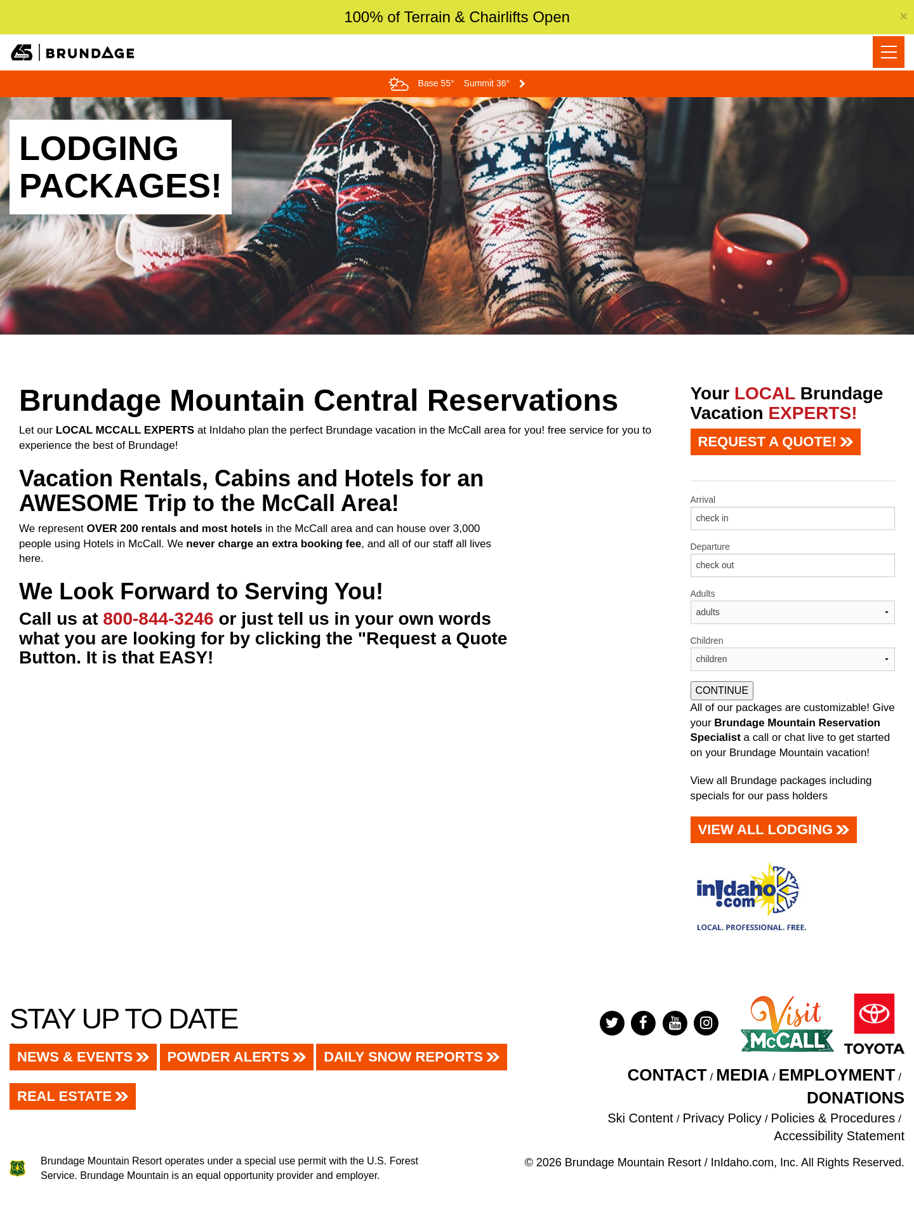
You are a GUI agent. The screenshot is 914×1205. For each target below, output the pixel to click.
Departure (710, 547)
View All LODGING (765, 829)
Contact (666, 1074)
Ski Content (640, 1118)
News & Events (75, 1057)
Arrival (703, 500)
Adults (703, 594)
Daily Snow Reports (403, 1057)
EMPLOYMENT (837, 1074)
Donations (855, 1097)
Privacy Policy (721, 1118)
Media (742, 1074)
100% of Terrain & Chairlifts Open (457, 16)
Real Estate (64, 1096)
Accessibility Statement (839, 1136)
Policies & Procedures (833, 1118)
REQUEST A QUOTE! (767, 441)
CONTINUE (722, 690)
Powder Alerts (228, 1057)
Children (707, 641)
